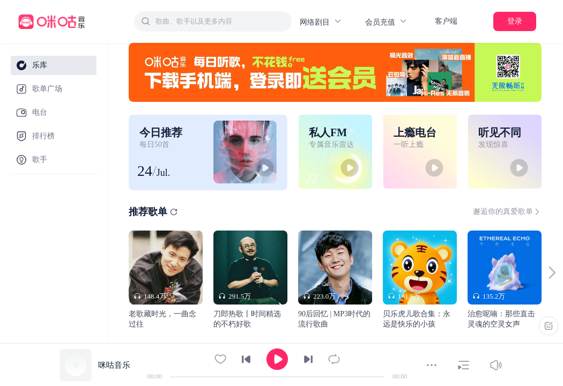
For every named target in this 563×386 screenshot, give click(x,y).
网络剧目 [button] (321, 21)
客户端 (446, 21)
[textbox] (220, 21)
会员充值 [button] (386, 21)
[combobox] (213, 21)
